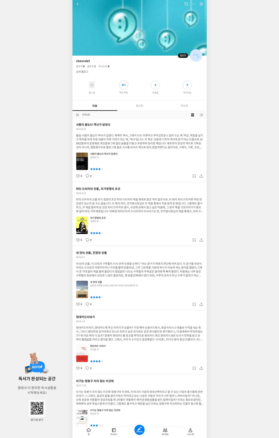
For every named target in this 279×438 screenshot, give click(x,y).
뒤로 (78, 4)
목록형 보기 (201, 115)
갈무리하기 (194, 176)
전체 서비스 (201, 4)
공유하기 (201, 176)
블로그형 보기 (192, 115)
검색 (186, 4)
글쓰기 (139, 430)
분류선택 (77, 115)
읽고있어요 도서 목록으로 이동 (92, 85)
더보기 (194, 4)
